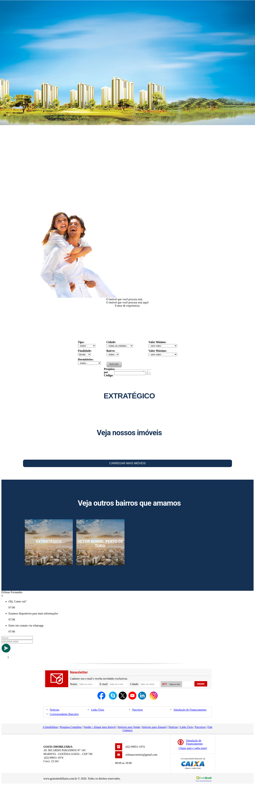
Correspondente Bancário (64, 714)
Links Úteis (97, 709)
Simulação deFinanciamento (194, 742)
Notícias (54, 709)
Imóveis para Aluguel (154, 727)
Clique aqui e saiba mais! (192, 748)
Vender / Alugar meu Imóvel (99, 727)
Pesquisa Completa (70, 727)
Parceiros (137, 709)
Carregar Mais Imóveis (127, 463)
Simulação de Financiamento (190, 709)
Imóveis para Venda (129, 727)
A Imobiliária (50, 727)
